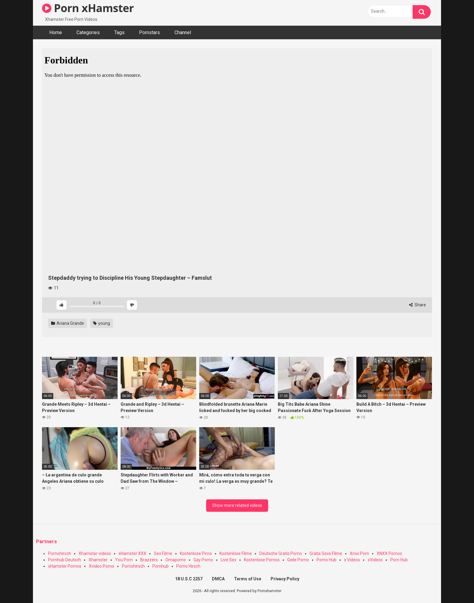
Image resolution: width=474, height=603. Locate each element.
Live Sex (228, 559)
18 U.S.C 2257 (189, 578)
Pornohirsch (59, 553)
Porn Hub (399, 559)
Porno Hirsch (188, 566)
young (101, 323)
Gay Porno (203, 559)
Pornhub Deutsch (64, 559)
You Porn (124, 559)
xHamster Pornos (64, 566)
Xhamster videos (95, 553)
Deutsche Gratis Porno (280, 553)
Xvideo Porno (101, 566)
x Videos (352, 559)
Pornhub (160, 566)
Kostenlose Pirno (196, 553)
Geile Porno (298, 559)
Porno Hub (326, 559)
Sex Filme (163, 553)
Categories (88, 32)
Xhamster (98, 559)
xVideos (375, 559)
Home (55, 32)
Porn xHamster (88, 8)
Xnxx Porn (359, 553)
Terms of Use (247, 578)
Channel (182, 32)
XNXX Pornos (389, 553)
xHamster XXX (132, 553)
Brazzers (149, 559)
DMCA (218, 578)
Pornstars (149, 32)
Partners (46, 541)
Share (417, 304)
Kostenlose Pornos (262, 559)
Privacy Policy (285, 578)
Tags (119, 32)
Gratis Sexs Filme (326, 553)
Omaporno (175, 559)
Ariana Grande (67, 323)
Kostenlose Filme (235, 553)
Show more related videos (237, 505)
